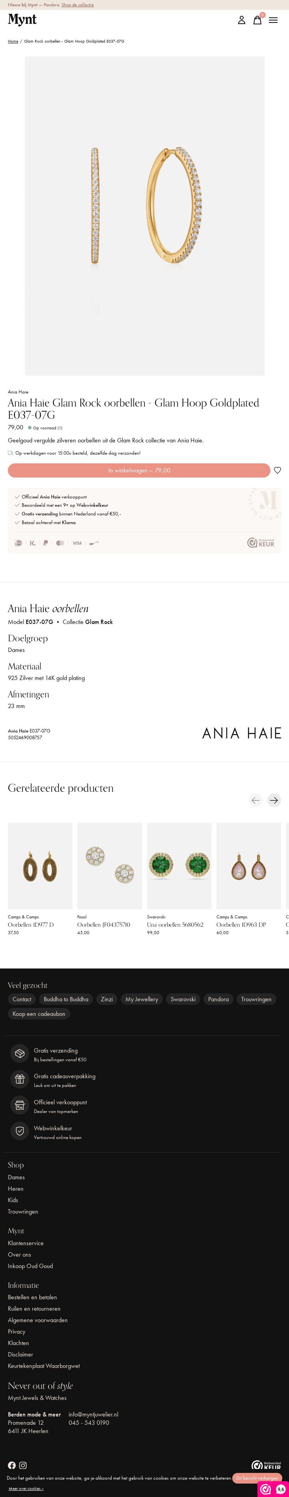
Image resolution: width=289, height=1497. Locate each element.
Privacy (16, 1331)
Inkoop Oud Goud (30, 1266)
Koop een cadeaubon (39, 1014)
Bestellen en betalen (32, 1297)
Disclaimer (20, 1354)
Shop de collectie (78, 5)
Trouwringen (256, 999)
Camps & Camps (23, 917)
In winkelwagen (139, 470)
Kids (13, 1200)
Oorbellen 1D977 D (31, 924)
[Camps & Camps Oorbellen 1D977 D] (40, 866)
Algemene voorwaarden (38, 1320)
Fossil (82, 917)
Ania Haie (18, 391)
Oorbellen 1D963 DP (241, 924)
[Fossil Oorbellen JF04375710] (109, 866)
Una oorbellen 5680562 (175, 924)
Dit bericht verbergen (257, 1478)
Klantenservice (26, 1243)
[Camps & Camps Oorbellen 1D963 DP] (248, 866)
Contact (22, 999)
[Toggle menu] (273, 20)
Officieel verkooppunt (54, 496)
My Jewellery (141, 999)
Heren (16, 1188)
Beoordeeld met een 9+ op (65, 505)
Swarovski (156, 917)
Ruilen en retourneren (34, 1308)
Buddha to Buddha (66, 999)
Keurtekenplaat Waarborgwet (44, 1366)
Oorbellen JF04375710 (103, 924)
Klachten (18, 1343)
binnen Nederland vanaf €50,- (71, 513)
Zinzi (107, 999)
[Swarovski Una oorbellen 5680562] (179, 866)
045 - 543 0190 (89, 1422)
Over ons (19, 1254)
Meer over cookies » (26, 1488)
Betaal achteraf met (49, 522)
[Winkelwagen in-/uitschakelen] (257, 20)
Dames (16, 1177)
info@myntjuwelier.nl (93, 1414)
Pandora (218, 999)
